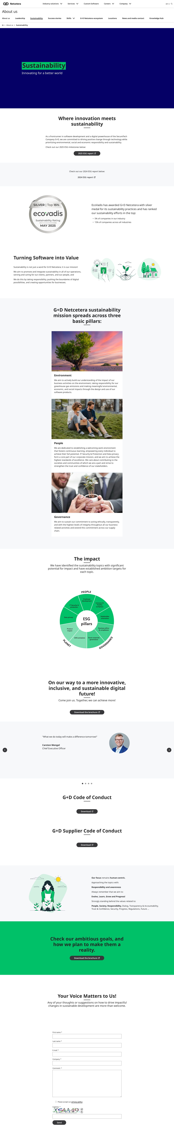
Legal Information (56, 1116)
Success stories (54, 18)
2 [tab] (85, 655)
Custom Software (91, 4)
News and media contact (133, 18)
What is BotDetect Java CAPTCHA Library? (66, 984)
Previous (5, 621)
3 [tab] (88, 655)
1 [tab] (82, 655)
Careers (107, 4)
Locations (112, 18)
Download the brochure (85, 583)
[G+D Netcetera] (2, 25)
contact (51, 1105)
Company (124, 4)
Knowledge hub (13, 1109)
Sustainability (36, 18)
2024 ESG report (85, 177)
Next (169, 621)
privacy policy (76, 973)
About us (6, 18)
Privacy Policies (54, 1113)
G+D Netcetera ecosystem (91, 18)
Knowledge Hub (156, 18)
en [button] (167, 3)
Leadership (20, 18)
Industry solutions (51, 4)
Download (86, 682)
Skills (69, 18)
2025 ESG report (85, 153)
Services (71, 4)
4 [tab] (91, 655)
